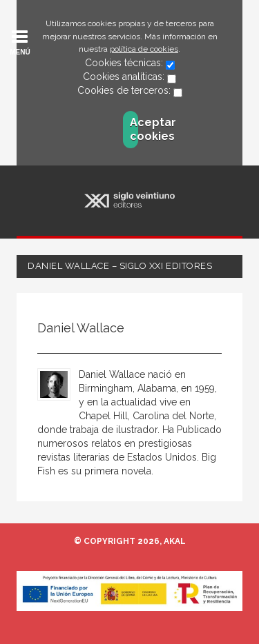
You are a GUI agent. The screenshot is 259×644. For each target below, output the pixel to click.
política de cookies (144, 49)
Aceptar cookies (134, 129)
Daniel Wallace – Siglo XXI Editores (120, 266)
